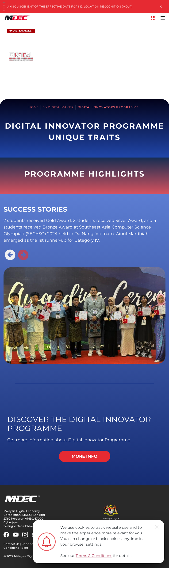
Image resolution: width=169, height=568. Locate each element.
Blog (24, 547)
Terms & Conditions (94, 555)
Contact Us (11, 544)
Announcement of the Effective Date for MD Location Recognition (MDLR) (69, 6)
